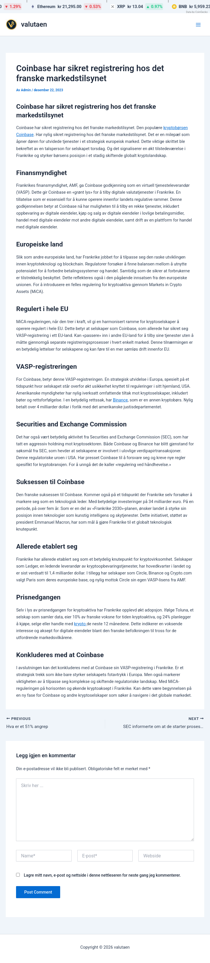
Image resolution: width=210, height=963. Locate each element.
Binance (120, 400)
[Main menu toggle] (198, 25)
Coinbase (25, 134)
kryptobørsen (175, 127)
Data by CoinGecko (197, 12)
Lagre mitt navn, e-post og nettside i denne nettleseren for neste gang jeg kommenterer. (102, 875)
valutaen (34, 24)
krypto (80, 623)
